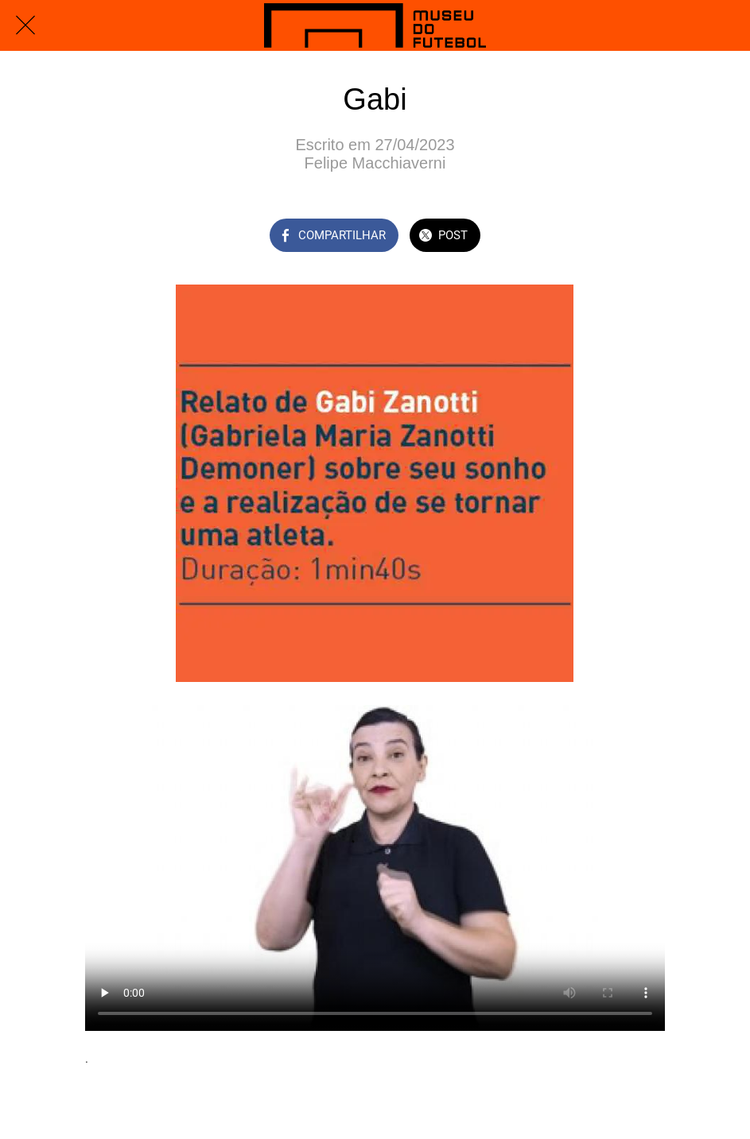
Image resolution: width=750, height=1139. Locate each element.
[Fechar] (25, 25)
